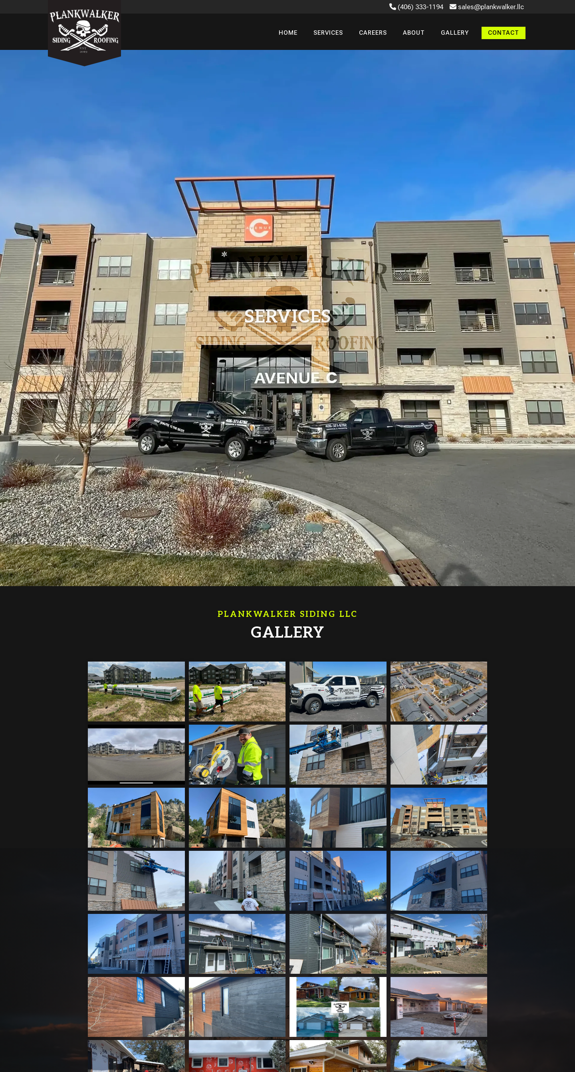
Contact (503, 32)
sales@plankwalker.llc (487, 7)
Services (328, 32)
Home (288, 32)
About (414, 32)
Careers (373, 32)
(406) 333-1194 (416, 7)
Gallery (455, 32)
